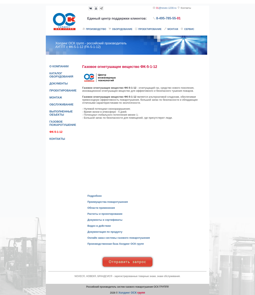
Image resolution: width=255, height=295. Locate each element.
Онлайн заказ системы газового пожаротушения (118, 237)
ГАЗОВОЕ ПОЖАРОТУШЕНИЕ (62, 123)
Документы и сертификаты (104, 219)
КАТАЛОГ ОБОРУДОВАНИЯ (61, 75)
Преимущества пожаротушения (107, 201)
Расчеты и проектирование (105, 213)
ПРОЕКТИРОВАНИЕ (62, 90)
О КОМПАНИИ (59, 66)
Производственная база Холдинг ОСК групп (115, 243)
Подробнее (94, 195)
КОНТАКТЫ (57, 138)
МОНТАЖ (55, 97)
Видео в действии (99, 225)
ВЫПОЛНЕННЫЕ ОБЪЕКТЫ (61, 113)
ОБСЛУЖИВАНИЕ (61, 104)
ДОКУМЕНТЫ (58, 83)
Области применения (101, 207)
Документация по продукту (104, 231)
